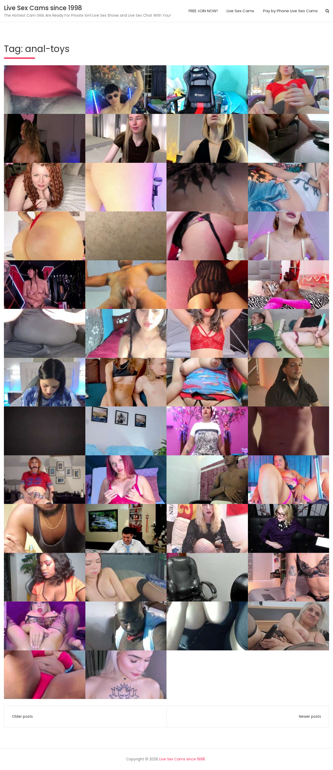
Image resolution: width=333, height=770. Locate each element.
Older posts (22, 716)
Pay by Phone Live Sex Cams (290, 11)
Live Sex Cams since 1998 (43, 8)
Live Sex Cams (240, 11)
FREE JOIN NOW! (203, 11)
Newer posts (310, 716)
